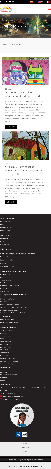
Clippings (4, 377)
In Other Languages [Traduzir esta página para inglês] (11, 399)
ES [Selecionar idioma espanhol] (32, 2)
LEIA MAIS (11, 127)
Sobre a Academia (7, 320)
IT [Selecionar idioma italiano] (49, 2)
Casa (4, 45)
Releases (3, 372)
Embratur (3, 302)
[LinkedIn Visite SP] (10, 2)
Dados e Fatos (5, 257)
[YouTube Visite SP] (13, 2)
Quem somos (5, 274)
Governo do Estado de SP (9, 304)
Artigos (3, 380)
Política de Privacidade (9, 361)
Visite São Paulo (6, 222)
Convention (4, 291)
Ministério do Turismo (8, 299)
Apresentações (6, 341)
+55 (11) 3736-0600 (10, 393)
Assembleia (4, 353)
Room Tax (4, 288)
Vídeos (3, 339)
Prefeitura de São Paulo (9, 310)
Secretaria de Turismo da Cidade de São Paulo (18, 313)
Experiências (5, 230)
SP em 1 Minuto (5, 350)
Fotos (2, 241)
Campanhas (5, 336)
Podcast (3, 333)
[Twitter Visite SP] (7, 2)
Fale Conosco (5, 355)
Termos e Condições (8, 364)
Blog (2, 224)
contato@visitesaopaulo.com (14, 396)
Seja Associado (6, 283)
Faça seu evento (6, 260)
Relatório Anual (6, 344)
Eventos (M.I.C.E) (6, 227)
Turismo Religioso (7, 330)
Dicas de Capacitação (9, 322)
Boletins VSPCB (5, 347)
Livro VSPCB (4, 244)
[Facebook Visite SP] (0, 2)
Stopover (3, 263)
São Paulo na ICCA (7, 266)
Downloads (4, 238)
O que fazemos (6, 280)
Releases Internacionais (9, 375)
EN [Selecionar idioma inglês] (40, 2)
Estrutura (3, 277)
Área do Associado (7, 358)
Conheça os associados (9, 286)
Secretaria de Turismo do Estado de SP (14, 307)
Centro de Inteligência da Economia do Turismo (18, 254)
